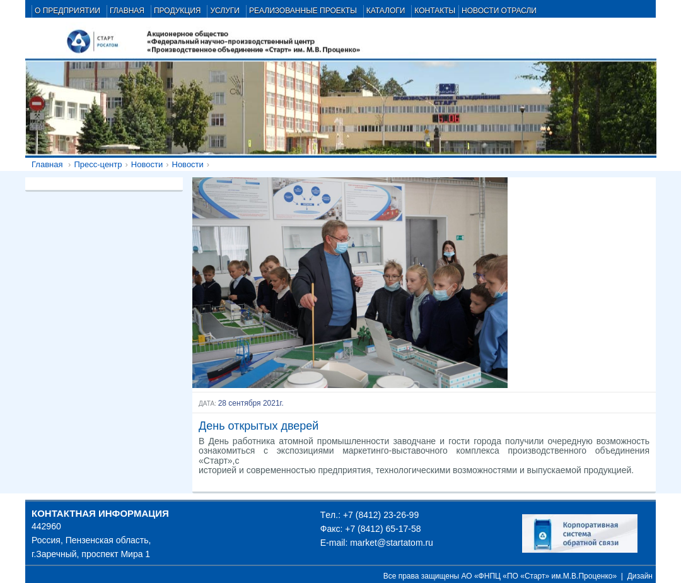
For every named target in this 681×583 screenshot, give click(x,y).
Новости (147, 164)
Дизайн (640, 576)
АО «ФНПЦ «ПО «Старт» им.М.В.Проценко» (539, 576)
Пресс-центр (98, 164)
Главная (47, 164)
